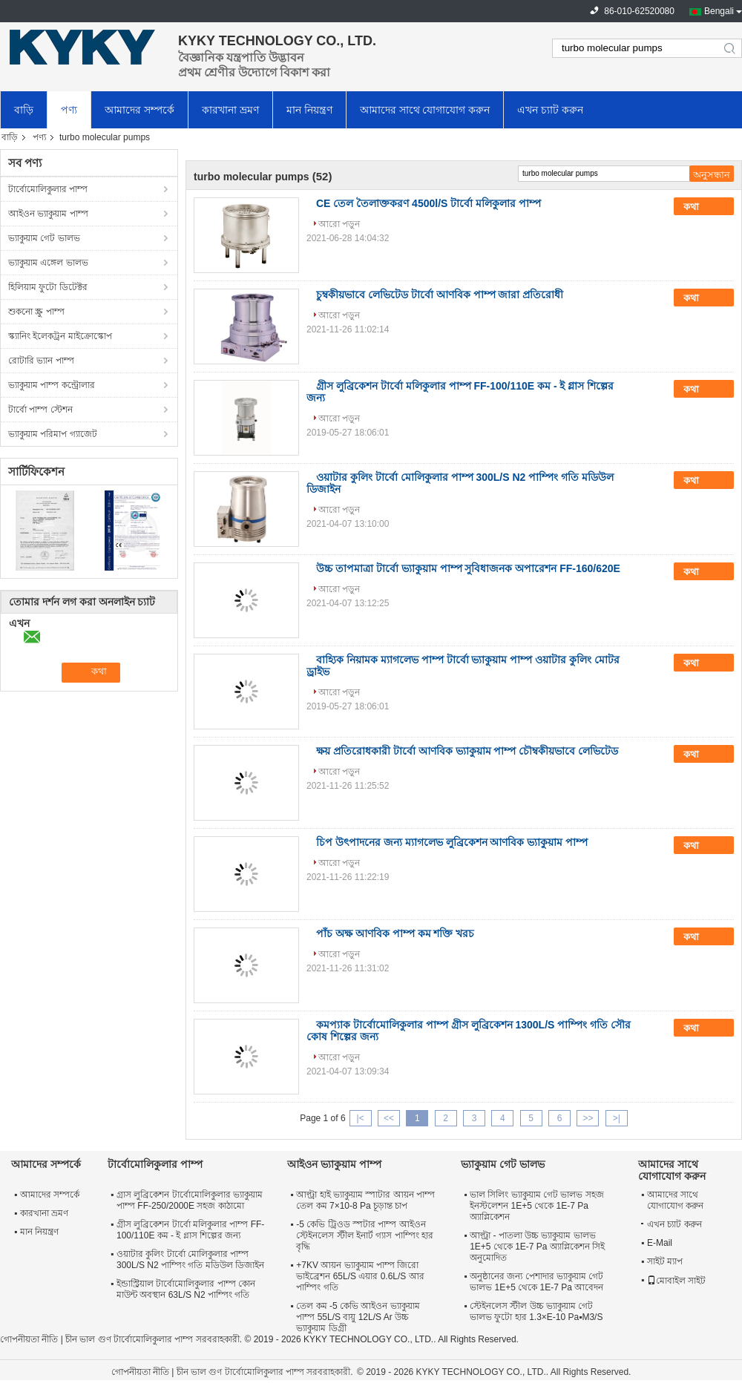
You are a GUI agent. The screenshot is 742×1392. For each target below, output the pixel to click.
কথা (701, 207)
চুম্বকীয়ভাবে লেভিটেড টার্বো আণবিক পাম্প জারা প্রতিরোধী (439, 295)
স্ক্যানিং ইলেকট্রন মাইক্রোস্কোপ (60, 336)
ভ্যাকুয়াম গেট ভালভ (44, 238)
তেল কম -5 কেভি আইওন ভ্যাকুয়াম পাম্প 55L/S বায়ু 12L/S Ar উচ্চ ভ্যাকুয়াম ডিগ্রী (357, 1317)
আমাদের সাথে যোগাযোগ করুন (425, 110)
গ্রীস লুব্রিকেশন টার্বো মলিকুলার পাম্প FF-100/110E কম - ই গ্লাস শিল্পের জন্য (190, 1230)
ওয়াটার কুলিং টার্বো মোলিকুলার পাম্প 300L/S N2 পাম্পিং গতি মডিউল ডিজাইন (190, 1259)
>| (616, 1118)
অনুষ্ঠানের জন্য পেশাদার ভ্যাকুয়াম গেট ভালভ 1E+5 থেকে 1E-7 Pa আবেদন (536, 1282)
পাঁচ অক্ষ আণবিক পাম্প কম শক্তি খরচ (395, 933)
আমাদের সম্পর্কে (139, 110)
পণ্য (69, 110)
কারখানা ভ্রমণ (230, 110)
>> (587, 1118)
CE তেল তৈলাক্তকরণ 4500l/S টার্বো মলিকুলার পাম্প (428, 203)
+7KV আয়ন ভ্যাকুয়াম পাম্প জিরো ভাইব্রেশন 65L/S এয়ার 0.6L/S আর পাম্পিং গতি (360, 1276)
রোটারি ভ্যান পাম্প (41, 360)
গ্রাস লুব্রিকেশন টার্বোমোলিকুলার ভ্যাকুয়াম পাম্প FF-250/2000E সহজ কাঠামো (189, 1200)
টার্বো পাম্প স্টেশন (40, 409)
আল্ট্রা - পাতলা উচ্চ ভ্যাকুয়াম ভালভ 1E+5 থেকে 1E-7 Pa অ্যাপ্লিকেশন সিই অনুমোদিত (537, 1246)
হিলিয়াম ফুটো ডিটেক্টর (48, 287)
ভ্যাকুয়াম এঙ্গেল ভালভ (48, 262)
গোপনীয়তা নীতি (29, 1339)
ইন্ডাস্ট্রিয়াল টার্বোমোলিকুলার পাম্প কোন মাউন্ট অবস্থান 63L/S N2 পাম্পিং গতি (185, 1289)
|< (360, 1118)
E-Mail (659, 1243)
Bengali (719, 11)
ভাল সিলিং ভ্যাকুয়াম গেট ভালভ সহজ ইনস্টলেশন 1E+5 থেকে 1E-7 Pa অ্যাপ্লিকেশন (537, 1205)
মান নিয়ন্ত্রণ (309, 110)
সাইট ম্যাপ (665, 1261)
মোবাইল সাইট (676, 1281)
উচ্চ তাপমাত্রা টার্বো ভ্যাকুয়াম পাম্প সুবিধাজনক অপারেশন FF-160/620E (468, 568)
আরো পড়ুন (339, 224)
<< (389, 1118)
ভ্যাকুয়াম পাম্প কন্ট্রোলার (51, 385)
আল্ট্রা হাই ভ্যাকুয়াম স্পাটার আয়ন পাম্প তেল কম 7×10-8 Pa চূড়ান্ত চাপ (365, 1200)
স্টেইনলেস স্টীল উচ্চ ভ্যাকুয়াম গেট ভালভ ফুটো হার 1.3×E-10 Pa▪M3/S (536, 1311)
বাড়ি (23, 110)
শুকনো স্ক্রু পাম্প (36, 311)
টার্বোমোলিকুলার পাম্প (48, 189)
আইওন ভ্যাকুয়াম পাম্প (48, 214)
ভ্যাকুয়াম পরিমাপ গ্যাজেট (52, 434)
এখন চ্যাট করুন (550, 110)
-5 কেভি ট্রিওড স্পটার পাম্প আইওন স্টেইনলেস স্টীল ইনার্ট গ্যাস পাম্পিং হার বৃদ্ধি (364, 1235)
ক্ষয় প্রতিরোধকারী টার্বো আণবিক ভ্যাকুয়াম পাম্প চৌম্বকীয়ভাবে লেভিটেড (467, 751)
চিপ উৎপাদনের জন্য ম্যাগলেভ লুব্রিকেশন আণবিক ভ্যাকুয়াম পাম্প (452, 842)
